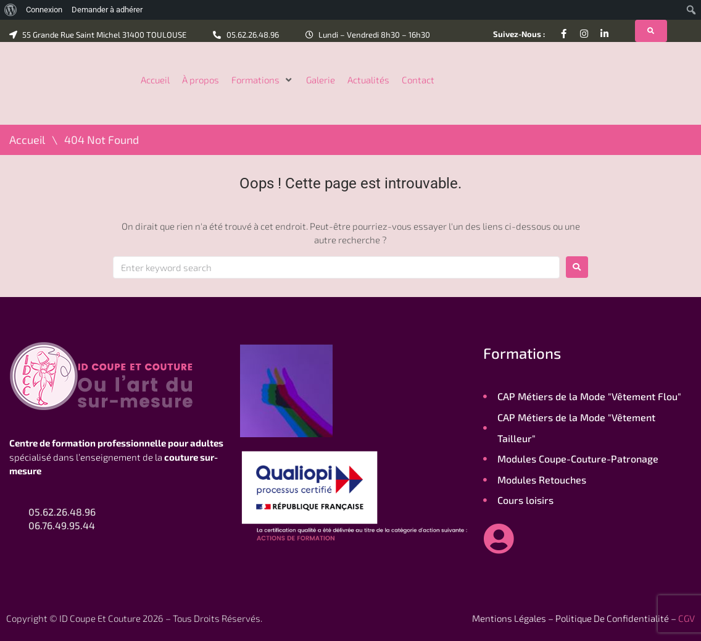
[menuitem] (11, 10)
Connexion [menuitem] (44, 9)
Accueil (27, 139)
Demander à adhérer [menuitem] (107, 9)
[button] (262, 80)
